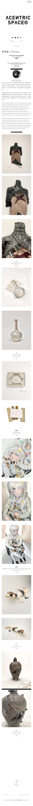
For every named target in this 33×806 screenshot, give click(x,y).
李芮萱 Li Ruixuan (10, 51)
